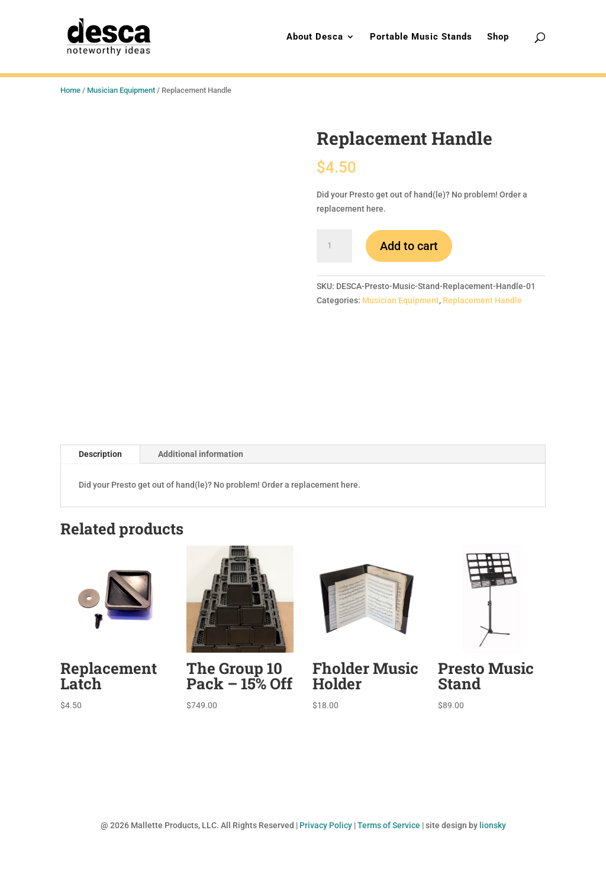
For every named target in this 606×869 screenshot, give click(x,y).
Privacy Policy (325, 825)
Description (100, 454)
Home (70, 90)
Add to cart (409, 246)
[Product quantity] (334, 245)
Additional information (200, 454)
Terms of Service (388, 825)
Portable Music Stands (421, 37)
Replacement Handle (482, 300)
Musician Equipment (121, 90)
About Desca (314, 37)
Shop (498, 37)
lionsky (492, 825)
